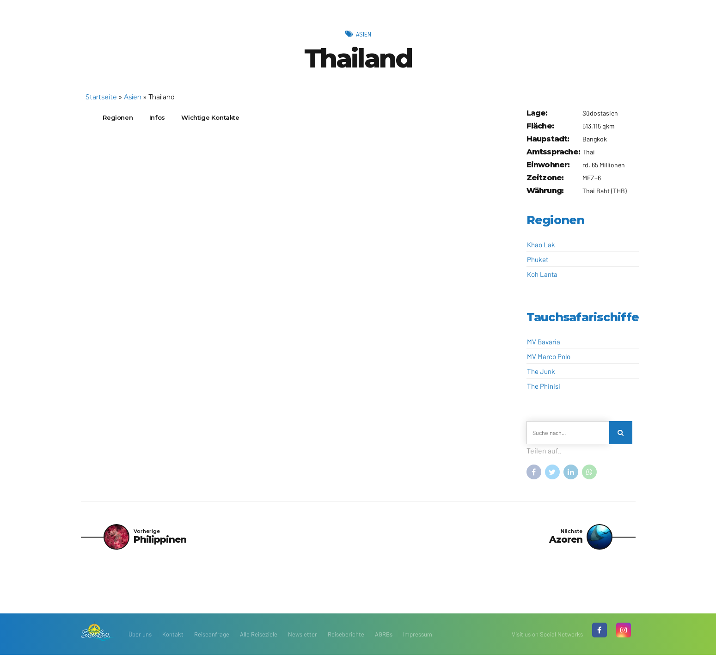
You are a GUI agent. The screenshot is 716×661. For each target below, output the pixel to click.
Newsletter (302, 640)
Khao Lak (541, 244)
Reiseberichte (346, 640)
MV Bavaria (543, 341)
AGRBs (383, 640)
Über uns (140, 640)
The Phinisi (543, 386)
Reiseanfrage (211, 640)
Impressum (417, 640)
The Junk (541, 371)
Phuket (537, 259)
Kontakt (173, 640)
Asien (363, 33)
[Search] (622, 434)
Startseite (101, 97)
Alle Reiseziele (258, 640)
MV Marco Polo (548, 356)
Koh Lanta (542, 274)
